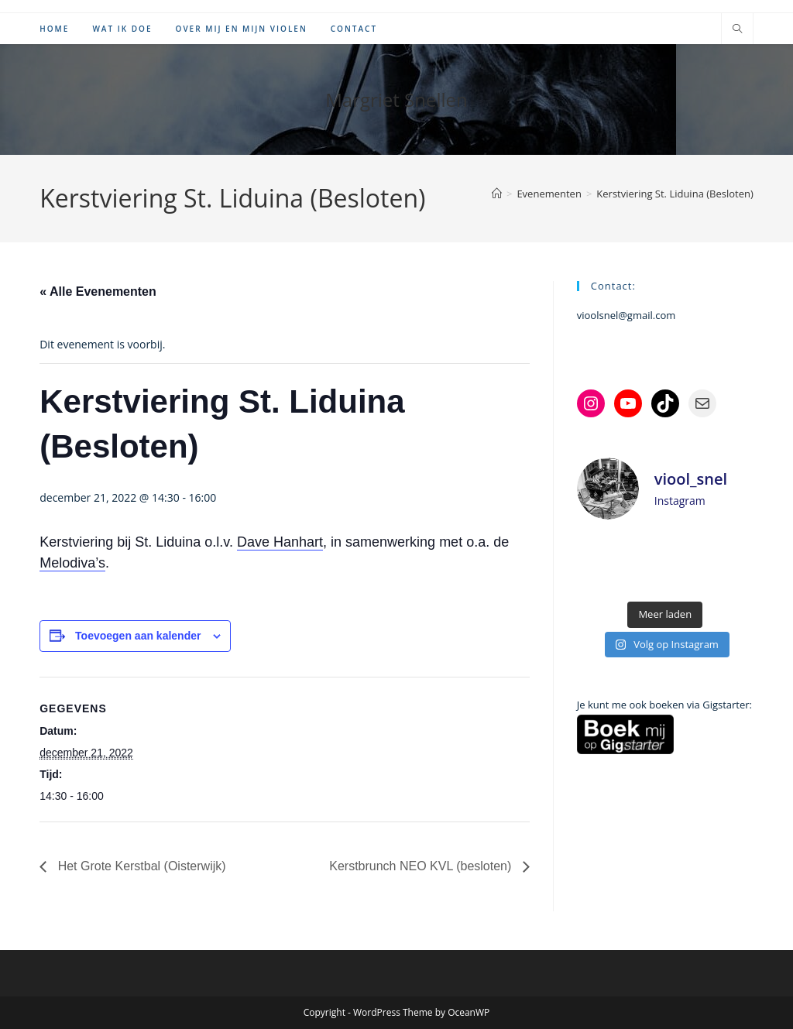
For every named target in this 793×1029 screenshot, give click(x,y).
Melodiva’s (72, 563)
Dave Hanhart (280, 542)
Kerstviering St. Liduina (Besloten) (674, 194)
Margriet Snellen (396, 99)
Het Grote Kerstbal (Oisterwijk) (139, 866)
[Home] (497, 194)
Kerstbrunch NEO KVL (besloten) (422, 866)
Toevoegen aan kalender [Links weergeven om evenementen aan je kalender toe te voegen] (138, 635)
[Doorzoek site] (737, 29)
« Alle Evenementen (97, 291)
